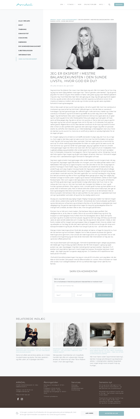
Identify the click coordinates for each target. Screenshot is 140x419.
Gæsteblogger (25, 50)
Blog (59, 19)
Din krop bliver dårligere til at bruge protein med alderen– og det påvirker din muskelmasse (33, 350)
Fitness (70, 4)
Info (101, 4)
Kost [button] (20, 25)
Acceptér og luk (111, 414)
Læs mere (89, 414)
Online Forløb (90, 4)
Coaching (23, 38)
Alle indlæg (24, 21)
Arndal (53, 19)
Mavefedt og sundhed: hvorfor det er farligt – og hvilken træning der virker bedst (70, 350)
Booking (119, 4)
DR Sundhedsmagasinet (29, 46)
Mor (79, 4)
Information (24, 55)
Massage (74, 385)
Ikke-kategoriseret (69, 19)
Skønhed (22, 42)
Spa (61, 4)
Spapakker (75, 386)
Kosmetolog (75, 390)
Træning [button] (22, 29)
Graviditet (23, 33)
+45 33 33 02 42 (27, 390)
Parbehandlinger (77, 388)
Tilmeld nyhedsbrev (51, 396)
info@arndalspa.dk (22, 391)
